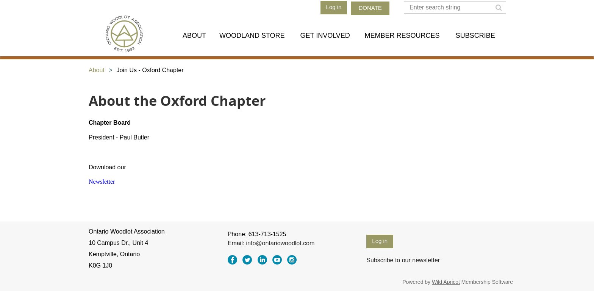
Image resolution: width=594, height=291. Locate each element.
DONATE (369, 8)
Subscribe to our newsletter (403, 260)
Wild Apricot (446, 282)
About (97, 70)
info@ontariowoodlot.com (280, 243)
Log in (334, 7)
